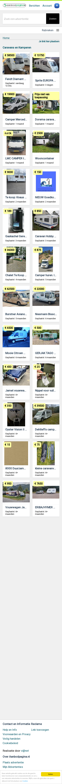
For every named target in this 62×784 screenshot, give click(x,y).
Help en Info (10, 729)
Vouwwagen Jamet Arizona (22, 507)
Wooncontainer (44, 158)
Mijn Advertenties (13, 766)
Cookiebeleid (10, 743)
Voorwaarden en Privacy (17, 734)
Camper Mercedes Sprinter (22, 119)
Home (6, 38)
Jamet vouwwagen (17, 390)
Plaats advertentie (13, 762)
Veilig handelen (11, 738)
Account (47, 5)
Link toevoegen (40, 729)
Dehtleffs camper (46, 429)
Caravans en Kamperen (17, 47)
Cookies (25, 781)
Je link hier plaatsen (49, 41)
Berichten (34, 5)
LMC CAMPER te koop (18, 158)
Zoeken (52, 18)
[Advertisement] (31, 619)
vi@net (25, 750)
